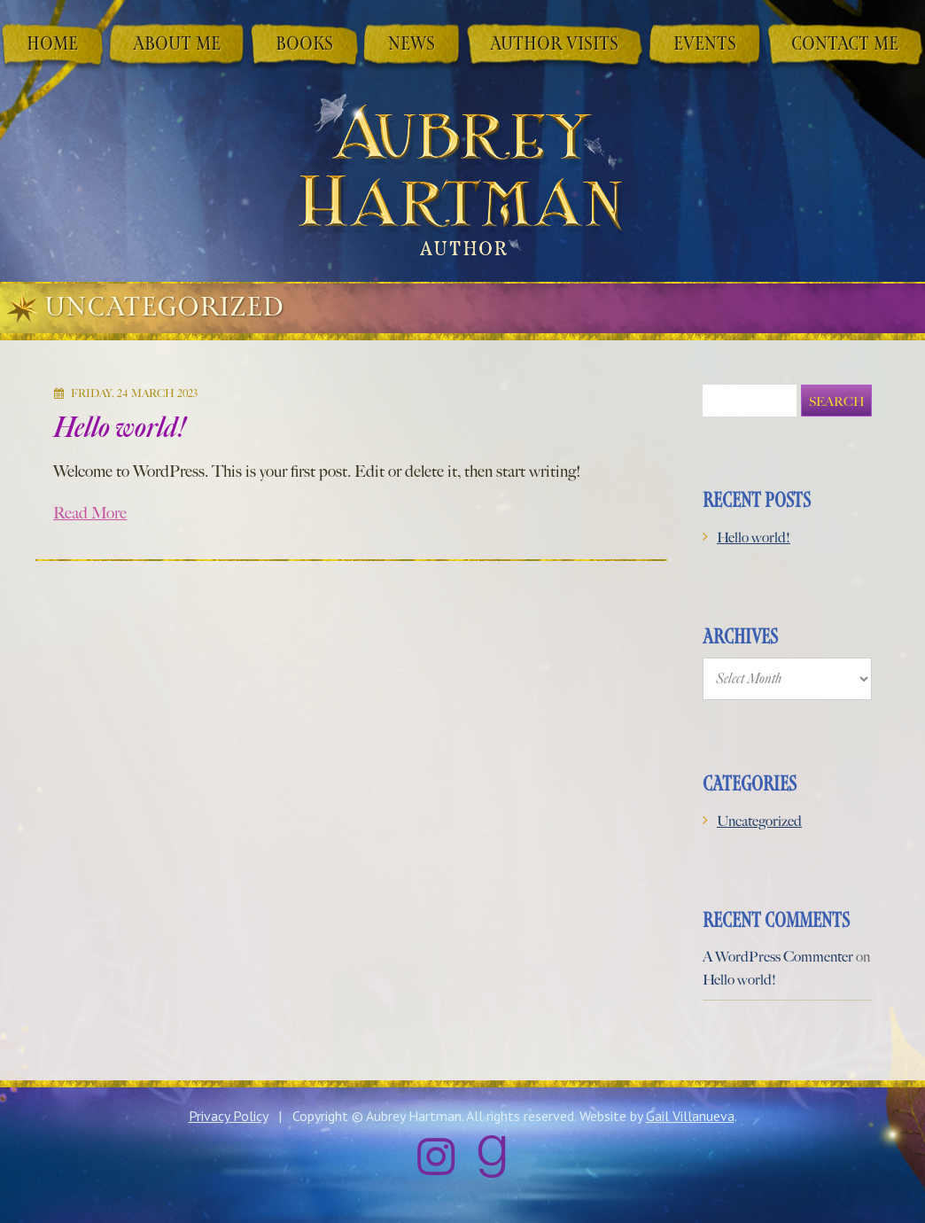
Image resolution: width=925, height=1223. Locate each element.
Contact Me (844, 45)
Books (304, 45)
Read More (90, 505)
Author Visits (554, 45)
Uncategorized (759, 813)
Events (704, 45)
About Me (177, 45)
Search (837, 393)
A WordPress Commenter (778, 948)
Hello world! (120, 419)
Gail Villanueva (690, 1108)
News (411, 45)
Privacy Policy (228, 1108)
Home (52, 45)
